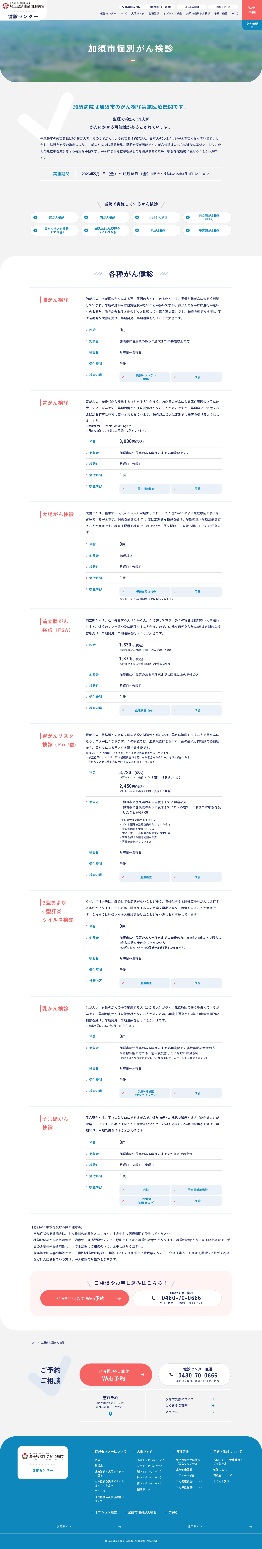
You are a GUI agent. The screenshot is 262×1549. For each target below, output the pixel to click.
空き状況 (252, 25)
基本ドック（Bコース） (151, 1465)
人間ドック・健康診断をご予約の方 (228, 1462)
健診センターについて (113, 13)
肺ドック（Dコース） (150, 1477)
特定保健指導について (189, 1487)
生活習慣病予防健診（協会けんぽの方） (188, 1462)
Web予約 (252, 10)
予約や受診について (190, 1399)
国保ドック (143, 1489)
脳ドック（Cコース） (150, 1471)
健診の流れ (220, 1469)
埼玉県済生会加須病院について (109, 1499)
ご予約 (172, 1512)
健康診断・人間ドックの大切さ (109, 1473)
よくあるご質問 (190, 1405)
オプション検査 (172, 13)
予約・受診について (226, 13)
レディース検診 (185, 1475)
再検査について (222, 1475)
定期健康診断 (184, 1469)
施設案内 (100, 1465)
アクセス (190, 1412)
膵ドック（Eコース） (150, 1483)
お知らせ (223, 7)
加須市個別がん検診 (198, 13)
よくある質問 (192, 7)
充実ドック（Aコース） (151, 1460)
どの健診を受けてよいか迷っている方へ (109, 1483)
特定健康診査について (189, 1481)
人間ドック (138, 13)
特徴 (97, 1460)
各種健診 (154, 13)
